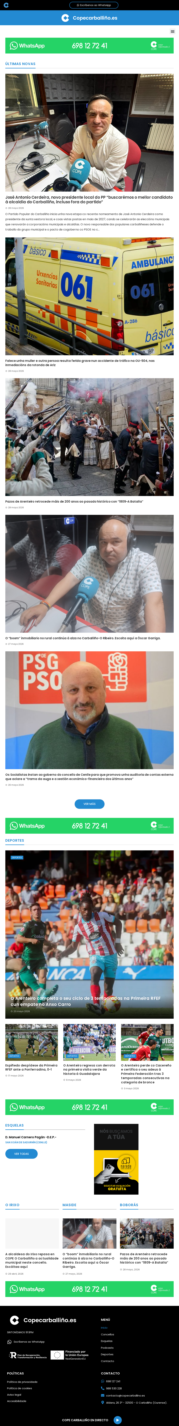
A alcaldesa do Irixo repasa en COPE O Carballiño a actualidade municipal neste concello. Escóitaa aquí (31, 1260)
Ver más (90, 804)
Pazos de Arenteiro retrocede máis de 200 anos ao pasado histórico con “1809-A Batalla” (74, 501)
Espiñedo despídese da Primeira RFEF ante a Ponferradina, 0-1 (31, 1067)
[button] (172, 31)
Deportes (17, 857)
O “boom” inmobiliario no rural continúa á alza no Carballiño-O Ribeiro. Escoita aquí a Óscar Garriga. (83, 638)
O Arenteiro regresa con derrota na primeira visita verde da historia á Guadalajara (89, 1069)
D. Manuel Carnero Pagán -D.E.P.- (30, 1137)
